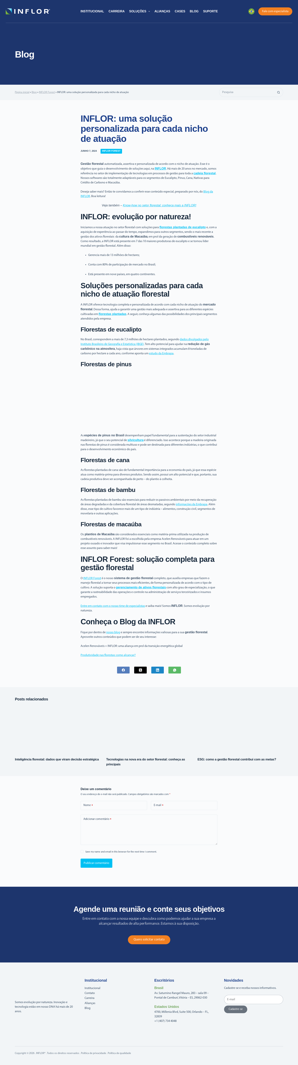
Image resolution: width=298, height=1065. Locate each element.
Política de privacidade (93, 1053)
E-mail (158, 805)
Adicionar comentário (97, 819)
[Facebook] (123, 670)
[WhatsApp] (174, 670)
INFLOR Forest (47, 92)
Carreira (116, 11)
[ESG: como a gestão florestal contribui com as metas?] (240, 729)
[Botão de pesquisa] (278, 92)
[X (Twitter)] (140, 670)
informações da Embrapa (191, 504)
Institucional (92, 11)
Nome (88, 805)
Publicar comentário (96, 863)
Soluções (140, 11)
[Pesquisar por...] (246, 92)
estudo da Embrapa (161, 353)
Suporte (210, 11)
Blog (194, 11)
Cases (180, 11)
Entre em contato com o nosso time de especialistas (113, 606)
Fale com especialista (275, 11)
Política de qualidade (119, 1053)
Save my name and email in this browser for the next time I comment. (121, 852)
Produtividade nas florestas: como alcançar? (108, 655)
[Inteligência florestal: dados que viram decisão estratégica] (57, 729)
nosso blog (113, 632)
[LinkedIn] (157, 670)
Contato (90, 993)
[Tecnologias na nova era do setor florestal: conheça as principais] (149, 729)
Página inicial (22, 92)
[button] (251, 11)
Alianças (162, 11)
